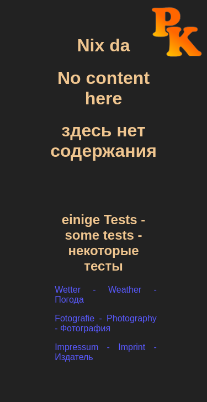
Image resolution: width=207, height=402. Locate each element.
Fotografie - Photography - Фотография (106, 324)
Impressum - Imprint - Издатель (106, 352)
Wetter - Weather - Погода (106, 295)
